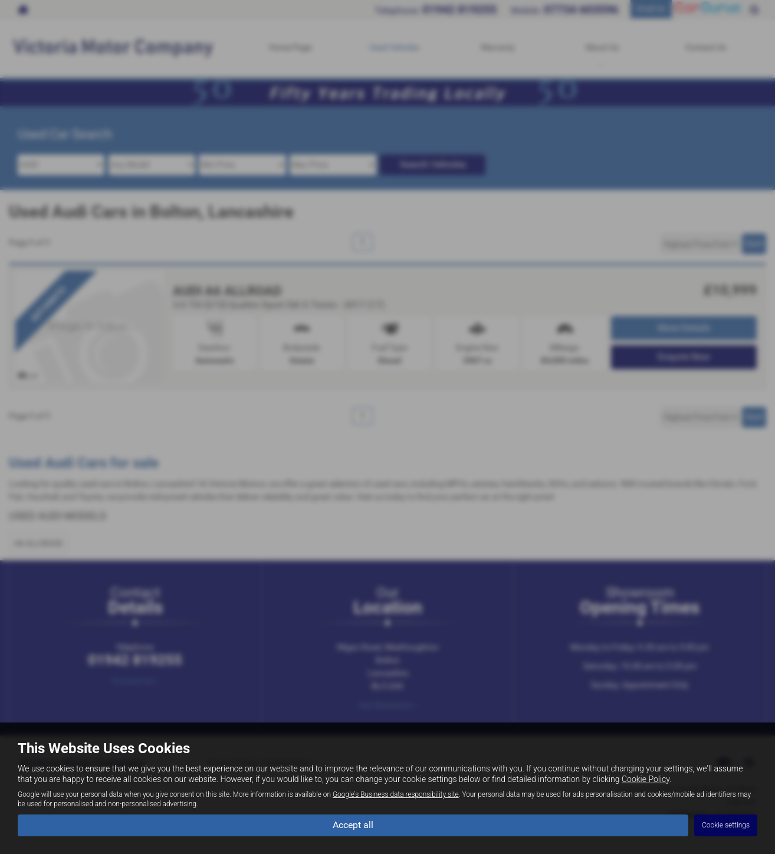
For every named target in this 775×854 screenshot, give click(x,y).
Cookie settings (726, 825)
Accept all (353, 824)
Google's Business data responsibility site (396, 794)
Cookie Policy (645, 779)
